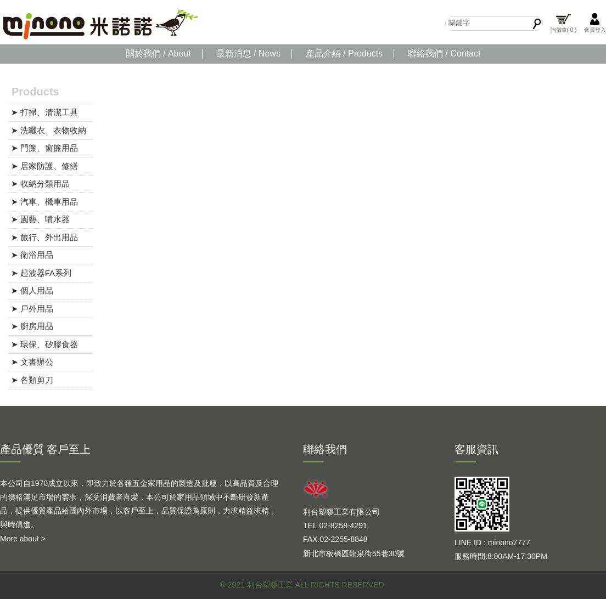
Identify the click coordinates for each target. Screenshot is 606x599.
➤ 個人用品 (32, 290)
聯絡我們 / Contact (444, 53)
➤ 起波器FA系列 (41, 273)
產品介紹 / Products (344, 53)
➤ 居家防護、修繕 (44, 166)
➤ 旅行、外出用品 (44, 237)
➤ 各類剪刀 (32, 380)
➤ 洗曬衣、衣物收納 (48, 130)
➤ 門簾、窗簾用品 (44, 147)
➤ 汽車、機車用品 (44, 201)
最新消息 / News (248, 53)
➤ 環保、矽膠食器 (44, 344)
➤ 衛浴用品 (32, 254)
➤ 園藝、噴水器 (40, 219)
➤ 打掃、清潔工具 (44, 112)
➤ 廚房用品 (32, 326)
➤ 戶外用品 (32, 308)
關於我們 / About (158, 53)
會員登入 (595, 23)
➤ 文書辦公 (32, 361)
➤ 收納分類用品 (40, 183)
